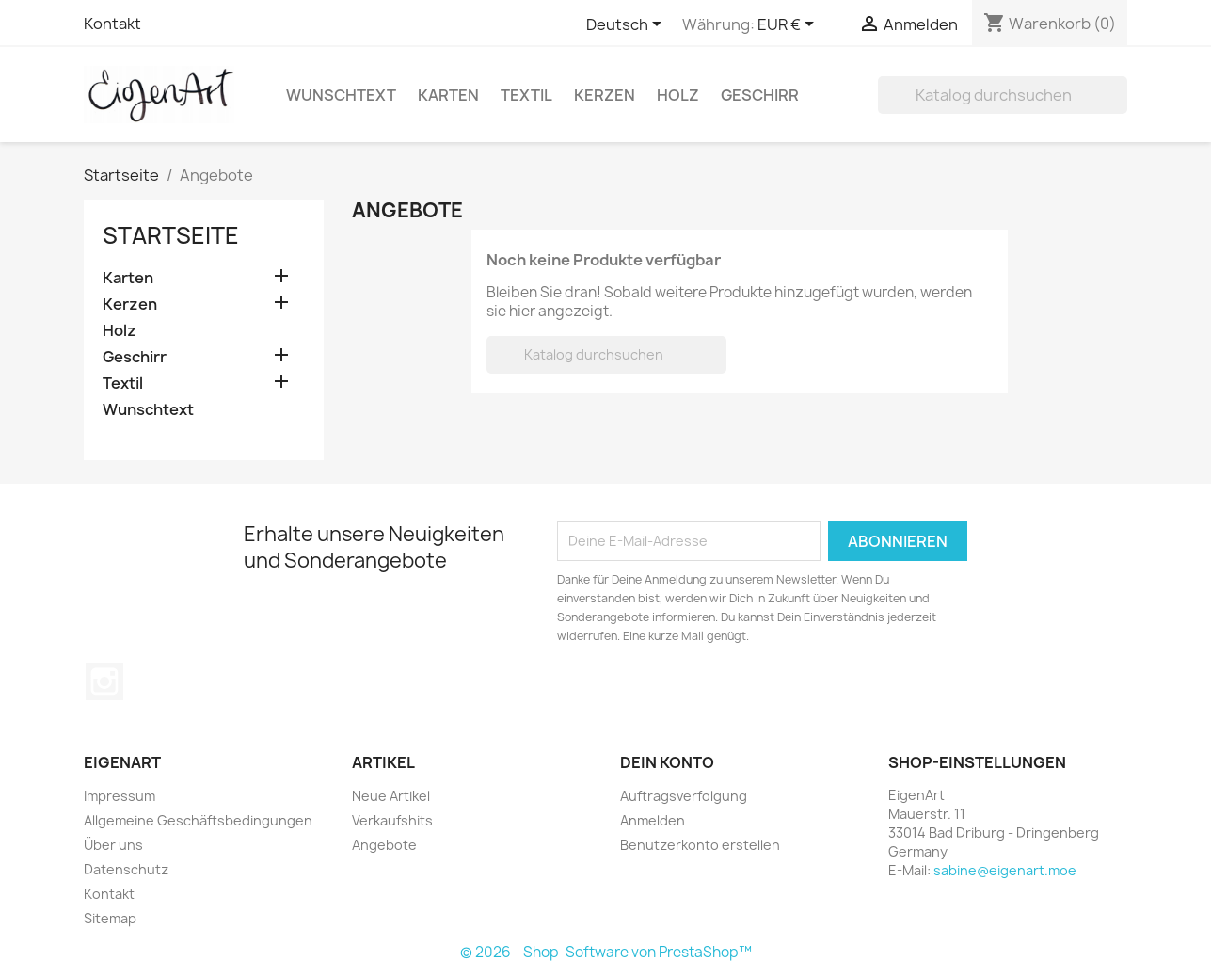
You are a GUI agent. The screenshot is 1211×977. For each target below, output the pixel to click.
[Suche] (1002, 95)
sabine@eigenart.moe (1004, 870)
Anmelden (652, 820)
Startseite (171, 235)
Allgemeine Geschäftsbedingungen (198, 820)
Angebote (384, 845)
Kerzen (604, 95)
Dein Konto (667, 762)
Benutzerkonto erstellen (700, 845)
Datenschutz (126, 869)
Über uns (113, 845)
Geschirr (760, 95)
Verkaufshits (392, 820)
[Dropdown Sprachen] (627, 25)
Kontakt (112, 23)
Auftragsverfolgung (683, 796)
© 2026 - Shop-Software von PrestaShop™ (606, 952)
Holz (678, 95)
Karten (448, 95)
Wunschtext (341, 95)
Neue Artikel (391, 796)
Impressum (119, 796)
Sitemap (110, 918)
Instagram (104, 681)
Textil (526, 95)
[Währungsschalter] (789, 25)
